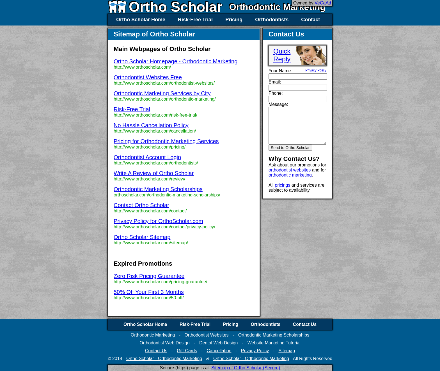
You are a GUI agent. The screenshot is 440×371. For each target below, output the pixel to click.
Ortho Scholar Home (140, 19)
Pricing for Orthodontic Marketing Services (166, 141)
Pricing (233, 19)
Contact (310, 19)
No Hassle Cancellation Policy (151, 125)
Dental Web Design (218, 342)
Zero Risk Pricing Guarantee (149, 276)
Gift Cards (187, 350)
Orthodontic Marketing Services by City (162, 93)
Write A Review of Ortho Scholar (154, 173)
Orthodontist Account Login (147, 157)
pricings (282, 185)
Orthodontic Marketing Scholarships (158, 189)
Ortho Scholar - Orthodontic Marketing (164, 358)
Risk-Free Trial (195, 19)
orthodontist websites (290, 170)
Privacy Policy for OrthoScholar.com (158, 221)
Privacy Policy (315, 70)
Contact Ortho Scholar (141, 205)
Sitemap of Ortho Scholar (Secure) (245, 367)
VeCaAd (323, 3)
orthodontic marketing (290, 175)
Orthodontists (271, 19)
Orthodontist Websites (206, 335)
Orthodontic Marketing (277, 7)
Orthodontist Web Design (164, 342)
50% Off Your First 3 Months (149, 292)
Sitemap (286, 350)
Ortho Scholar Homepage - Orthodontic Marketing (175, 61)
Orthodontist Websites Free (148, 77)
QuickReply (281, 55)
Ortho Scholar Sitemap (142, 237)
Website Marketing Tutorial (274, 342)
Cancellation (219, 350)
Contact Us (305, 324)
